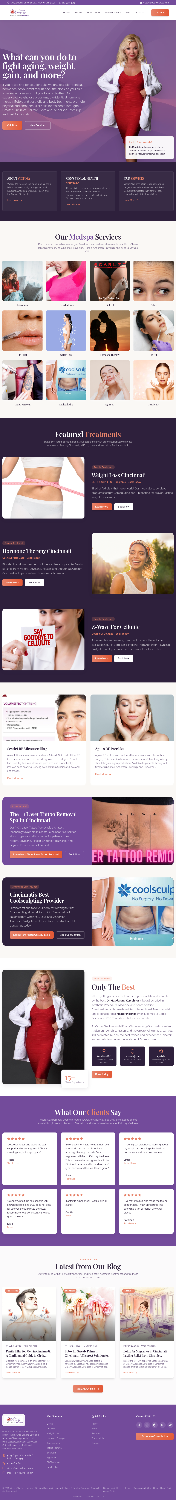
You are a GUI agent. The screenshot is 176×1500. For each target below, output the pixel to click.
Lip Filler (51, 1428)
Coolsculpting (54, 1443)
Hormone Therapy (56, 1438)
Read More (15, 778)
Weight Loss (53, 1433)
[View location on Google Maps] (31, 2)
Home (66, 12)
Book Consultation (70, 934)
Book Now (124, 506)
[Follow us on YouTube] (163, 1425)
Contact (141, 12)
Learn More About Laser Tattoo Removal (36, 854)
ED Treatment (53, 1462)
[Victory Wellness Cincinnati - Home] (18, 12)
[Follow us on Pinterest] (155, 1425)
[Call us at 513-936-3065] (66, 2)
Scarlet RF (52, 1453)
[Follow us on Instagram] (147, 1425)
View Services (38, 125)
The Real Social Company (93, 1496)
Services (93, 12)
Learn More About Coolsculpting (31, 934)
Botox (50, 1424)
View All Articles (88, 1388)
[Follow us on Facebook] (139, 1425)
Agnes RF (51, 1457)
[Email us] (154, 2)
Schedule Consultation (155, 1436)
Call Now (160, 12)
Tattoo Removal (54, 1448)
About (78, 12)
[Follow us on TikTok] (170, 1425)
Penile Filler (52, 1467)
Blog (129, 12)
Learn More (101, 506)
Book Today (102, 1074)
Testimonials (113, 12)
